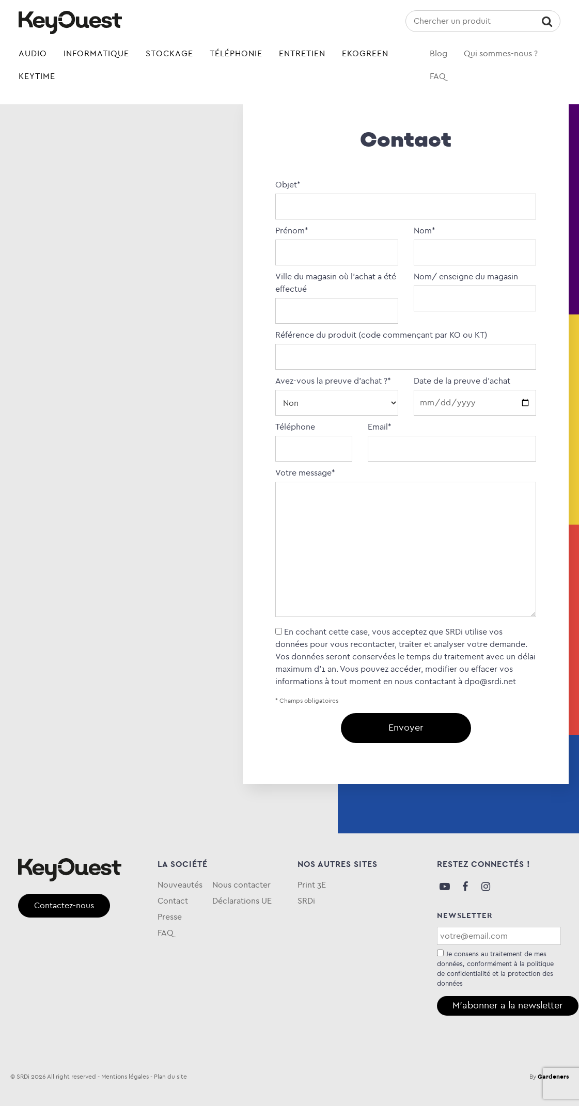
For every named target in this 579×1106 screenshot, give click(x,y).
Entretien (302, 53)
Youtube (444, 886)
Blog (438, 53)
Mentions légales (125, 1076)
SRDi (306, 901)
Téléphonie (236, 53)
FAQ (438, 76)
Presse (170, 917)
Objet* (405, 196)
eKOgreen (365, 53)
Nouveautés (180, 885)
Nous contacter (241, 885)
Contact (173, 901)
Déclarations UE (242, 901)
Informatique (96, 53)
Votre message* (405, 543)
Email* (452, 438)
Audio (33, 53)
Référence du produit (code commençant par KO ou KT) (405, 346)
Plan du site (170, 1076)
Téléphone (313, 438)
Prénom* (336, 242)
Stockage (169, 53)
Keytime (37, 76)
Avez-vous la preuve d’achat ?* (336, 392)
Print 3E (312, 885)
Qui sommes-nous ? (501, 53)
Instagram (486, 886)
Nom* (475, 242)
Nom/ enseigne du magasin (475, 288)
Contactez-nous (64, 905)
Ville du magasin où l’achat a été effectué (336, 294)
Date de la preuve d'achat (475, 391)
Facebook (465, 886)
